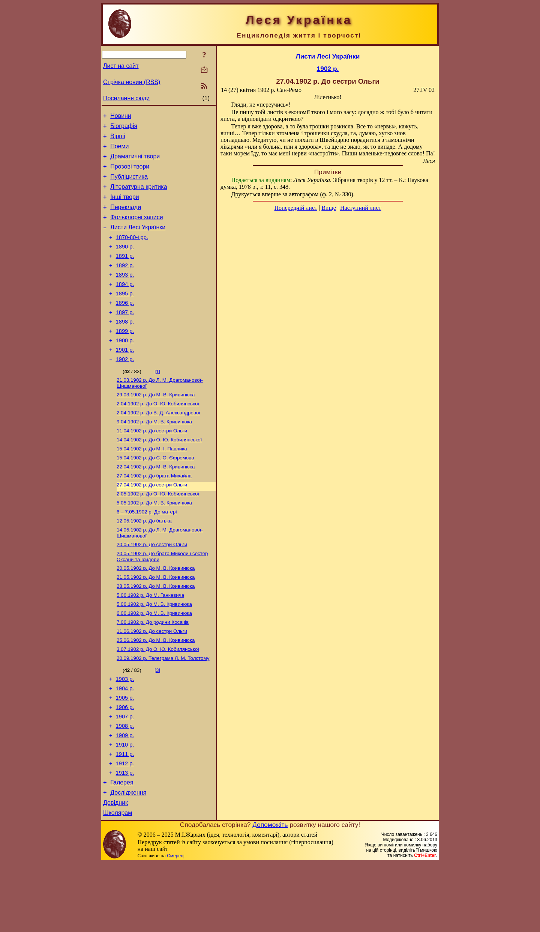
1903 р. (125, 732)
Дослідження (128, 859)
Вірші (117, 139)
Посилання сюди (126, 98)
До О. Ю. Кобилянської (158, 435)
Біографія (123, 128)
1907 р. (125, 774)
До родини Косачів (153, 671)
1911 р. (125, 816)
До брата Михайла (154, 513)
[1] (157, 401)
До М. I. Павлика (152, 484)
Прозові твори (129, 173)
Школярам (117, 881)
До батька (144, 562)
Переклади (125, 218)
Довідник (115, 870)
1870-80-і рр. (132, 252)
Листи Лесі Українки (137, 241)
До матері (147, 552)
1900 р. (125, 367)
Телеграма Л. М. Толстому (163, 710)
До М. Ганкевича (150, 641)
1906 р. (125, 763)
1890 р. (125, 262)
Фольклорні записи (136, 229)
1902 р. (125, 388)
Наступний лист (360, 208)
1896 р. (125, 325)
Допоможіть (270, 893)
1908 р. (125, 784)
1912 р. (125, 827)
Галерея (121, 848)
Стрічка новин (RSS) (131, 82)
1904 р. (125, 742)
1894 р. (125, 304)
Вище (328, 208)
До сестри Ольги (152, 464)
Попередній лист (295, 208)
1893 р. (125, 294)
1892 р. (125, 283)
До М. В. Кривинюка (156, 425)
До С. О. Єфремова (155, 494)
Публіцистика (129, 184)
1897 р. (125, 336)
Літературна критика (138, 196)
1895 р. (125, 315)
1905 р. (125, 753)
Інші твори (124, 207)
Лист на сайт (121, 66)
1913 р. (125, 837)
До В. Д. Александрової (158, 445)
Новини (120, 117)
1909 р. (125, 795)
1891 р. (125, 273)
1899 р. (125, 357)
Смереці (175, 924)
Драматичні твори (135, 162)
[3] (157, 722)
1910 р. (125, 806)
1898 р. (125, 346)
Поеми (119, 151)
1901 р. (125, 378)
